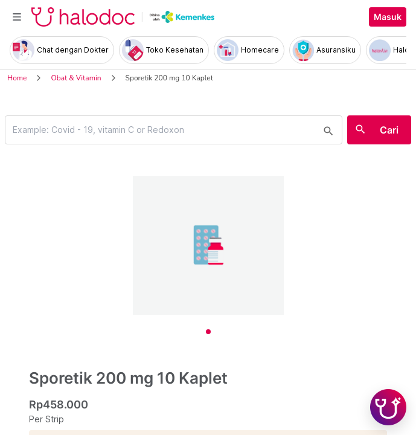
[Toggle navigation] (17, 17)
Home (17, 78)
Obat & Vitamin (76, 78)
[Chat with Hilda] (388, 407)
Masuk (388, 17)
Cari (389, 129)
